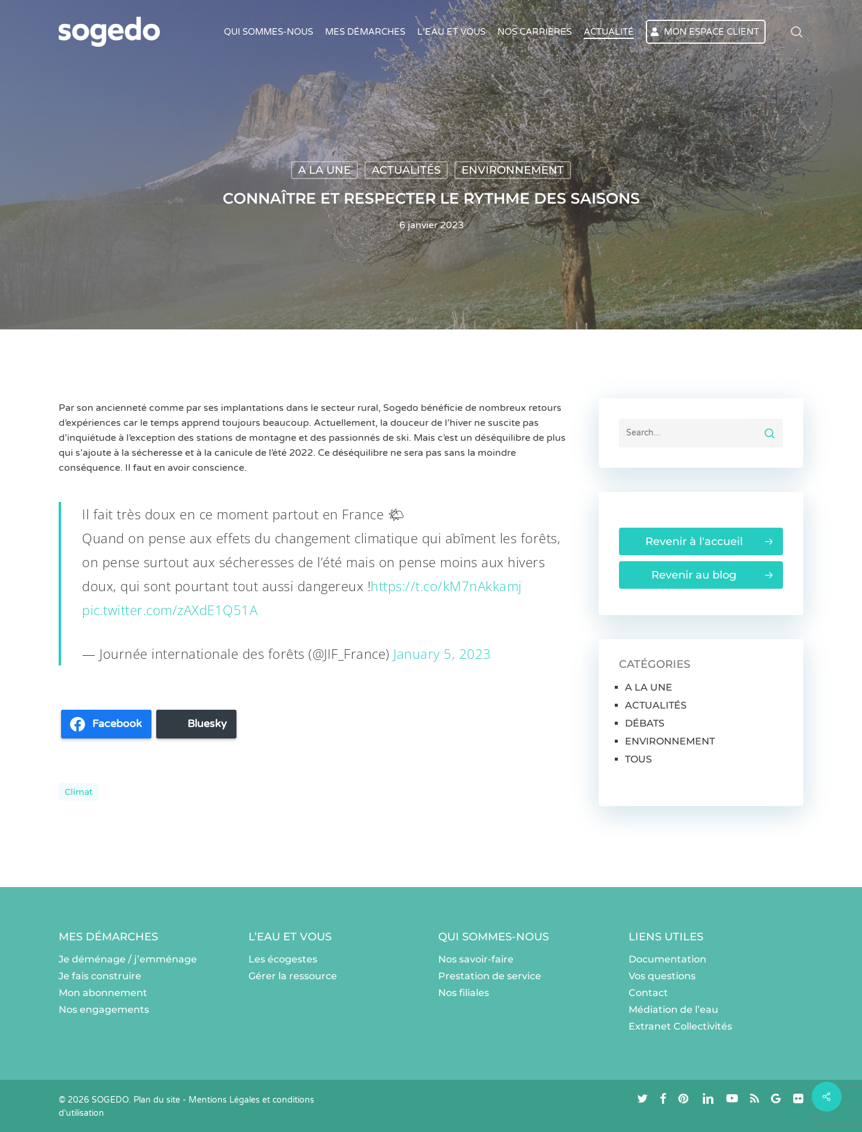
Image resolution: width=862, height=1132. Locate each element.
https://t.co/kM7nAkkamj (446, 586)
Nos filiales (463, 992)
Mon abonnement (103, 992)
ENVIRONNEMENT (513, 170)
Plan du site (156, 1100)
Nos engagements (104, 1009)
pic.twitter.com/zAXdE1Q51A (169, 610)
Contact (648, 992)
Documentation (667, 959)
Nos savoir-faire (476, 959)
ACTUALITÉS (406, 170)
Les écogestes (282, 959)
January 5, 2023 (442, 653)
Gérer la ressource (292, 976)
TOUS (638, 759)
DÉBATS (644, 723)
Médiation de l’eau (673, 1009)
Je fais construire (100, 976)
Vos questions (662, 976)
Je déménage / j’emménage (128, 959)
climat (79, 791)
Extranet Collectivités (680, 1026)
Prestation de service (489, 976)
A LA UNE (324, 170)
